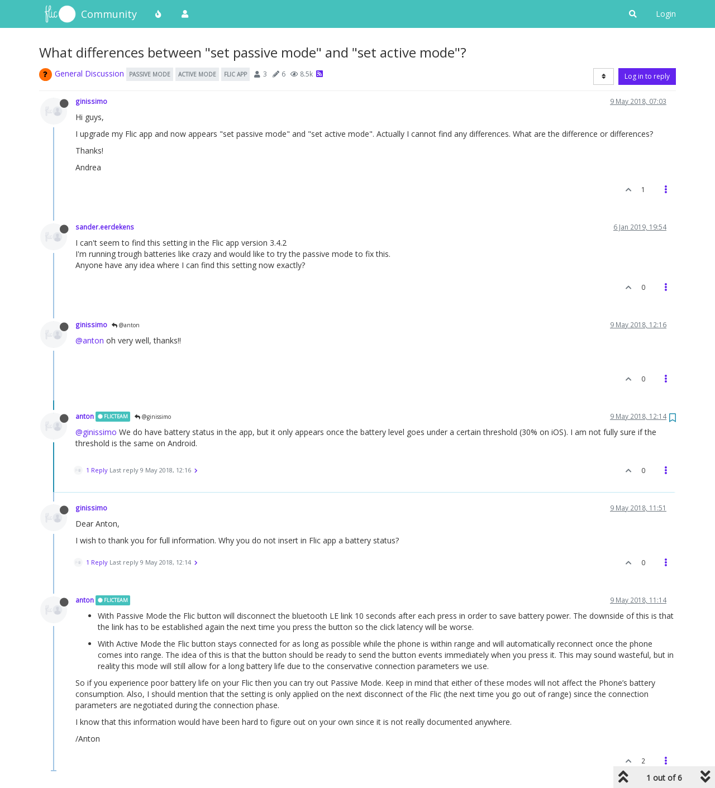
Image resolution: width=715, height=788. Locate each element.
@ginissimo (153, 417)
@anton (126, 325)
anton (84, 416)
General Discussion (89, 73)
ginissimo (91, 101)
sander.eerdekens (104, 226)
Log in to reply (647, 76)
